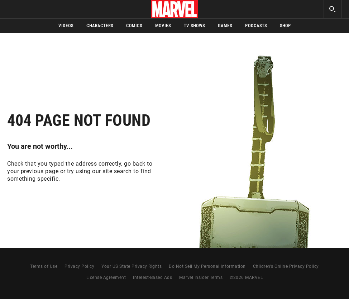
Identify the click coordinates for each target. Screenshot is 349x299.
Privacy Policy (79, 266)
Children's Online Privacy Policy (286, 266)
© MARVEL (246, 277)
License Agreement (106, 277)
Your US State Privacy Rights (131, 266)
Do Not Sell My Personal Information (207, 266)
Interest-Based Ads (152, 277)
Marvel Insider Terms (201, 277)
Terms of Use (43, 266)
